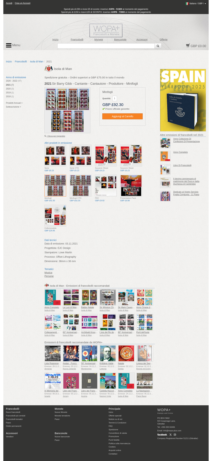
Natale (121, 363)
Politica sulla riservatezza (119, 443)
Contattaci (113, 454)
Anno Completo (51, 307)
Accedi (9, 3)
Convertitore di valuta (118, 433)
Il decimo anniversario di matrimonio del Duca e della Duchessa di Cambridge (186, 181)
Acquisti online (115, 450)
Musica (48, 272)
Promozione (114, 436)
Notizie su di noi (115, 419)
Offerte (164, 39)
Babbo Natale (87, 307)
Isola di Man (36, 61)
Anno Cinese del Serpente (148, 307)
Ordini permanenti (13, 426)
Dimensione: (51, 261)
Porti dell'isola (142, 332)
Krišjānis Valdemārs (109, 363)
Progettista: (50, 248)
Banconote (120, 39)
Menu (13, 45)
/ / (195, 3)
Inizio (55, 39)
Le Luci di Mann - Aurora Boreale (78, 307)
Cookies (112, 447)
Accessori (142, 39)
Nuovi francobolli (13, 412)
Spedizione (113, 429)
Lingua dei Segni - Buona (148, 363)
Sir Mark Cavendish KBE (129, 307)
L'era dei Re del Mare (110, 332)
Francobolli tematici (14, 419)
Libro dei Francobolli (72, 391)
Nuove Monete (61, 412)
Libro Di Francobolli (182, 165)
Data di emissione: (54, 243)
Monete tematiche (62, 416)
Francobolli (77, 39)
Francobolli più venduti (15, 416)
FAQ (110, 426)
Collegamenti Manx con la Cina (59, 332)
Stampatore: (51, 252)
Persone (49, 276)
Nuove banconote (62, 437)
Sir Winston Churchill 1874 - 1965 (115, 307)
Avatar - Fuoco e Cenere (74, 363)
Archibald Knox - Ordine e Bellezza (97, 332)
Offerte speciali (115, 416)
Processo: (49, 256)
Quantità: (106, 98)
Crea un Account (22, 3)
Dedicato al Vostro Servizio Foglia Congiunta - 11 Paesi (186, 193)
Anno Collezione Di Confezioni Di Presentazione (186, 140)
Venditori (10, 437)
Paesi (8, 423)
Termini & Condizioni (117, 423)
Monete (98, 39)
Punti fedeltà (114, 440)
